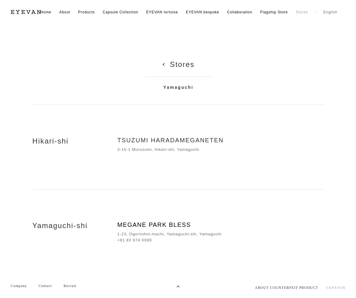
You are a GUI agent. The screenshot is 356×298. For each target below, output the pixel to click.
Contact (45, 286)
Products (86, 12)
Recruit (69, 286)
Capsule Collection (120, 12)
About (64, 12)
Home (45, 12)
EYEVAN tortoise (162, 12)
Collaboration (239, 12)
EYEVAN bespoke (202, 12)
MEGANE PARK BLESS (154, 224)
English (330, 12)
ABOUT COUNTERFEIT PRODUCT (286, 288)
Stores (302, 12)
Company (19, 286)
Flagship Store (274, 12)
